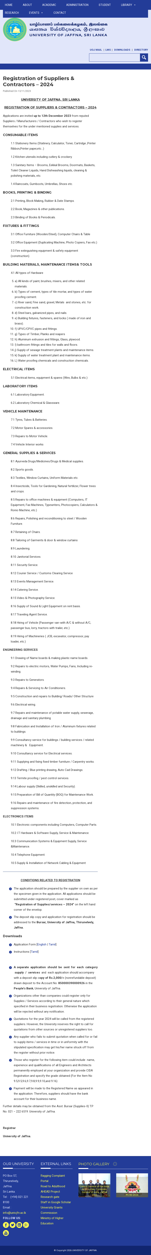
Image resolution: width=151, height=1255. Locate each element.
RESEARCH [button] (12, 12)
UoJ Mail (96, 49)
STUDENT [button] (105, 4)
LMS (108, 49)
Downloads (122, 49)
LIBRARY (128, 5)
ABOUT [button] (27, 4)
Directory (141, 49)
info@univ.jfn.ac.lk (14, 1213)
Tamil (52, 944)
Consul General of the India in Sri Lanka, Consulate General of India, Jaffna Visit (94, 1190)
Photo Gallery (97, 1164)
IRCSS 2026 (132, 1195)
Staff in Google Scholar (56, 1202)
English (41, 944)
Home (9, 4)
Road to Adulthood (53, 1186)
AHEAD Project (50, 1191)
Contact (59, 12)
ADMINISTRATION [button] (77, 4)
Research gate (50, 1197)
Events (36, 13)
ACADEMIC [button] (49, 4)
